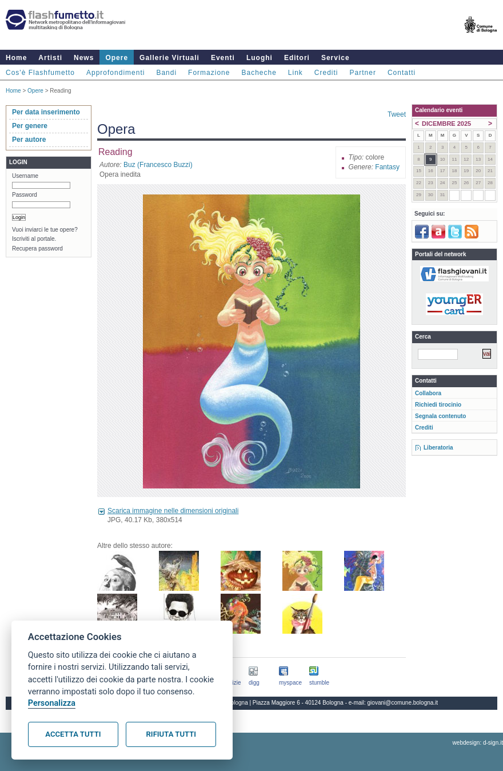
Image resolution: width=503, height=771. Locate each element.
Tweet (397, 114)
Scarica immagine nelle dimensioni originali (172, 511)
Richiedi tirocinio (438, 405)
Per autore (29, 140)
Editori (297, 58)
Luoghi (259, 58)
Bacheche (258, 73)
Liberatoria (438, 447)
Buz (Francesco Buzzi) (158, 165)
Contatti (402, 73)
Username (25, 176)
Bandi (166, 73)
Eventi (223, 58)
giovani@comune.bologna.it (403, 703)
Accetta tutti (73, 734)
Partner (363, 73)
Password (24, 195)
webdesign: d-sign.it (478, 743)
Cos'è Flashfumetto (40, 73)
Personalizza (51, 703)
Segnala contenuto (440, 416)
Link (295, 73)
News (84, 58)
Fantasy (387, 167)
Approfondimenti (115, 73)
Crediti (326, 73)
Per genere (29, 126)
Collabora (428, 393)
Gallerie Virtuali (169, 58)
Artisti (50, 58)
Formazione (209, 73)
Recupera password (37, 248)
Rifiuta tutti (171, 734)
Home (16, 58)
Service (335, 58)
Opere (116, 58)
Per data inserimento (46, 112)
